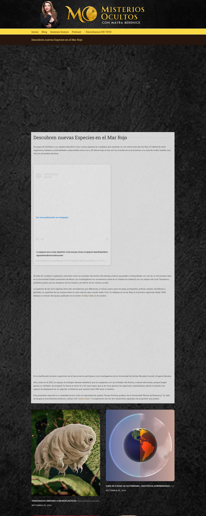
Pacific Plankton (71, 261)
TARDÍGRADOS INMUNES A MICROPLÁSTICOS (53, 501)
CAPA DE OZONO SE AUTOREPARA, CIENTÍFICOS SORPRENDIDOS (138, 486)
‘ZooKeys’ (85, 295)
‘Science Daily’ (84, 398)
